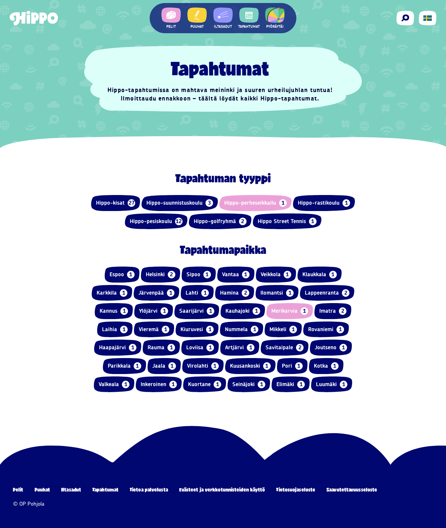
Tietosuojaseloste (295, 489)
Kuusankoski (250, 366)
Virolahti (203, 366)
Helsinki (160, 274)
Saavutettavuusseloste (352, 489)
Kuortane (204, 384)
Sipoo (198, 274)
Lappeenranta (327, 293)
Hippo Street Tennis (287, 221)
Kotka (326, 366)
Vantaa (236, 274)
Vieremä (154, 329)
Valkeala (114, 384)
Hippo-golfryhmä (220, 221)
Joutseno (331, 347)
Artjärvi (239, 347)
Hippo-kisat (115, 203)
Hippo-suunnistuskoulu (179, 203)
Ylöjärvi (153, 311)
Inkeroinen (159, 384)
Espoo (122, 274)
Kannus (114, 311)
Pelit (18, 489)
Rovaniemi (326, 329)
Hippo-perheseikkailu (255, 203)
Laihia (115, 329)
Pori (292, 366)
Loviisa (200, 347)
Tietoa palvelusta (149, 489)
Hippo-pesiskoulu (156, 221)
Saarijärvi (196, 311)
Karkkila (112, 293)
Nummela (241, 329)
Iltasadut (71, 489)
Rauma (161, 347)
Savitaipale (285, 347)
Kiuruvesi (197, 329)
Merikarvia (289, 311)
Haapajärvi (117, 347)
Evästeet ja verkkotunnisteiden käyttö (222, 489)
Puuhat (42, 489)
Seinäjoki (248, 384)
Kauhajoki (242, 311)
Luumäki (331, 384)
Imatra (332, 311)
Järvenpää (156, 293)
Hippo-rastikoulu (324, 203)
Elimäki (290, 384)
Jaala (164, 366)
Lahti (197, 293)
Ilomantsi (277, 293)
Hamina (234, 293)
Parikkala (124, 366)
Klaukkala (319, 274)
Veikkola (276, 274)
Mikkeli (283, 329)
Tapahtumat (105, 489)
